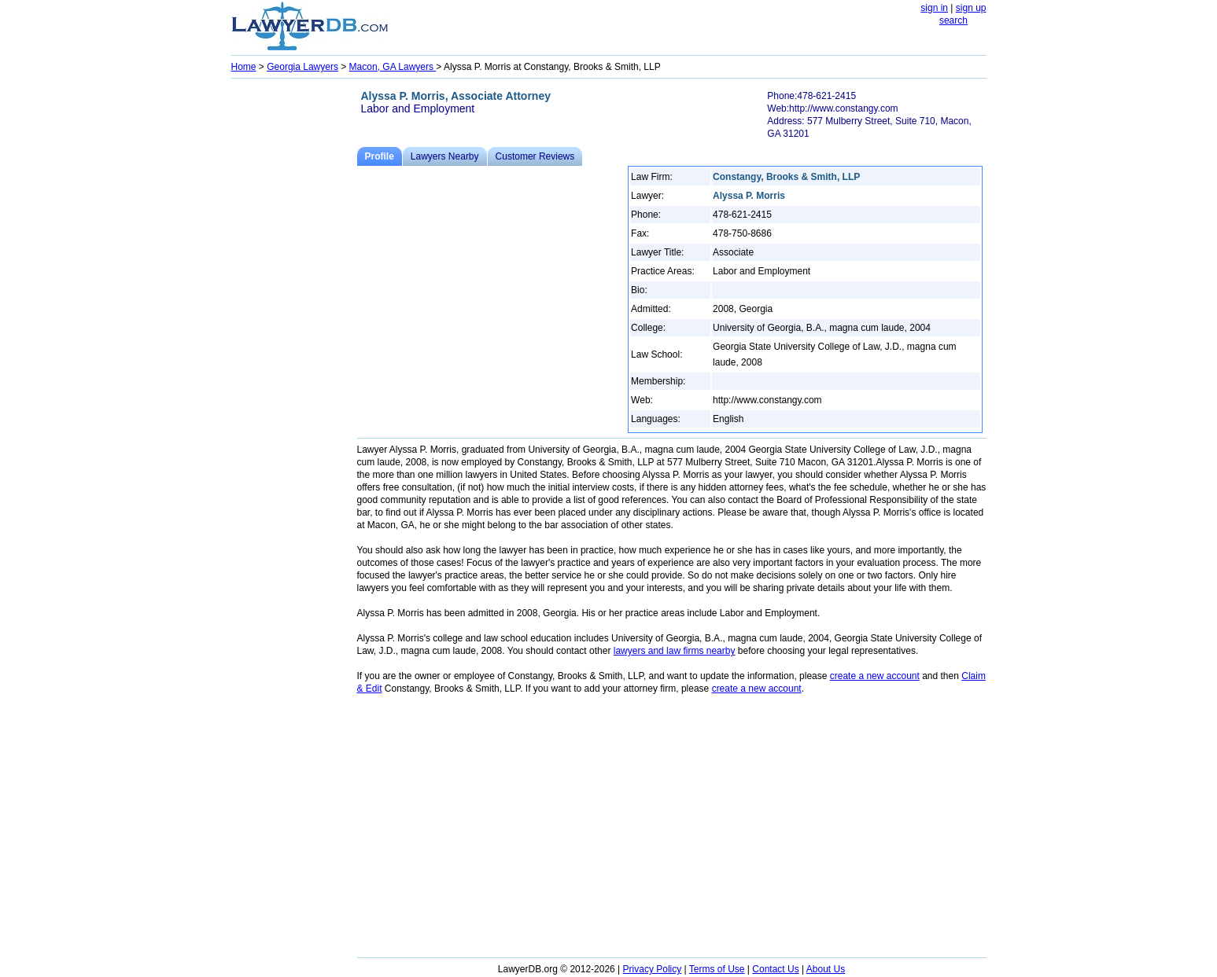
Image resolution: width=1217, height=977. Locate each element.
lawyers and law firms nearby (675, 650)
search (953, 20)
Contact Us (775, 969)
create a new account (875, 675)
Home (243, 66)
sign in (934, 7)
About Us (825, 969)
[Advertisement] (294, 319)
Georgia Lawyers (302, 66)
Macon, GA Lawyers (393, 66)
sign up (971, 7)
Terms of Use (717, 969)
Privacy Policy (652, 969)
